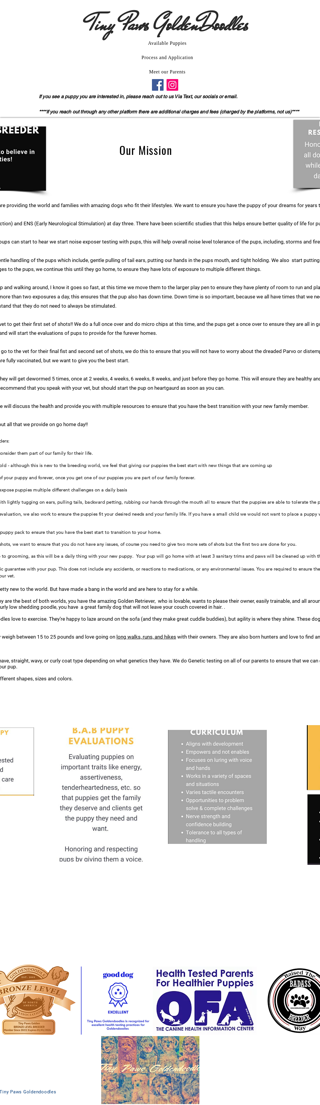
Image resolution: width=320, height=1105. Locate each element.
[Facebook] (158, 85)
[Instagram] (172, 85)
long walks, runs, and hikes (146, 637)
